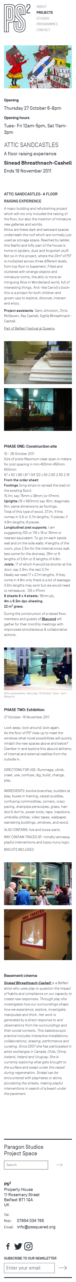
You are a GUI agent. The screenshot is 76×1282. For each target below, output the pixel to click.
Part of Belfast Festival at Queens (29, 328)
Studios (42, 18)
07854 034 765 (30, 1220)
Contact (43, 30)
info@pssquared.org (36, 1226)
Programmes (47, 24)
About (41, 7)
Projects (44, 13)
